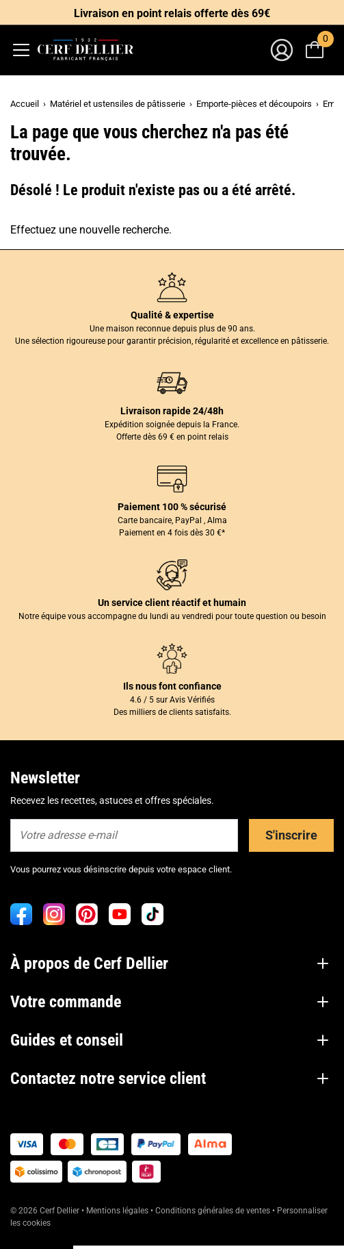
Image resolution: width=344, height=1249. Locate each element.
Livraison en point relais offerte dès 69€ (172, 13)
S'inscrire (291, 835)
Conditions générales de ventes (212, 1210)
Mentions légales (117, 1210)
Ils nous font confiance (172, 686)
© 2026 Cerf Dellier (45, 1210)
